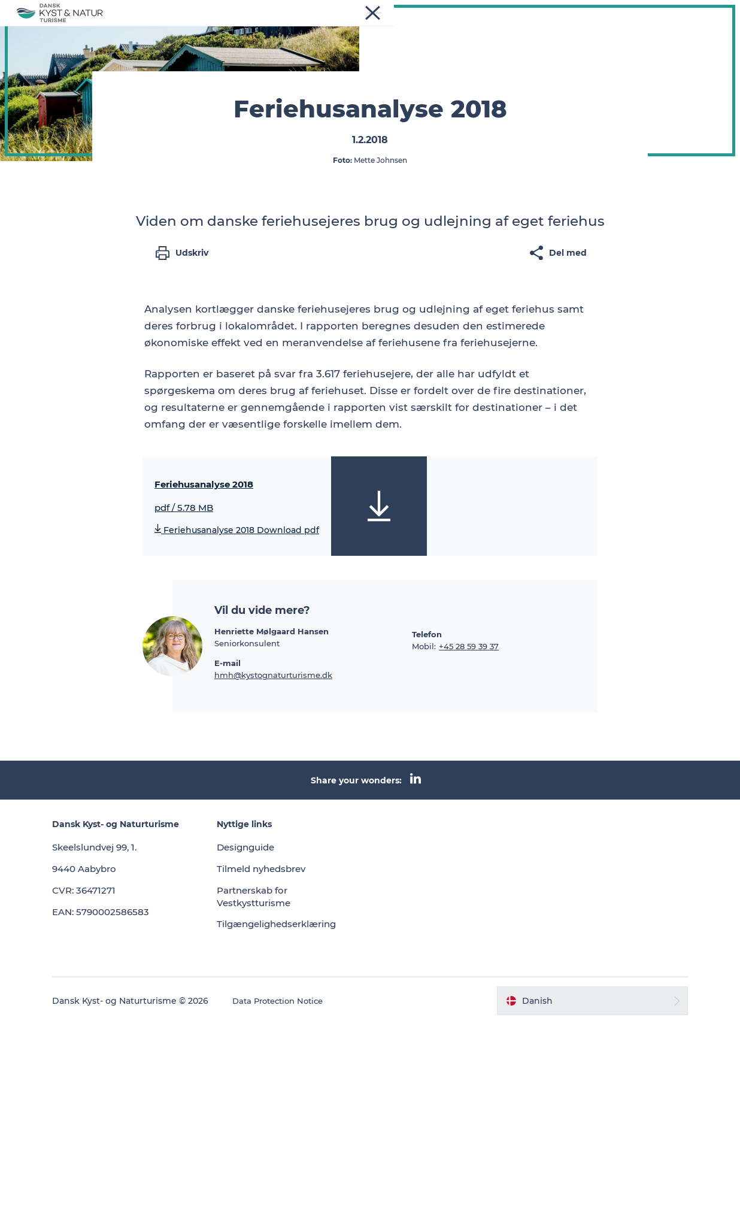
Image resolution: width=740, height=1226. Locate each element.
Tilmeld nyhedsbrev (282, 1070)
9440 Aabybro (122, 1081)
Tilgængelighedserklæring (299, 1125)
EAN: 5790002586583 (138, 1124)
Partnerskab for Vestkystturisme (274, 1098)
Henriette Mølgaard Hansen (271, 833)
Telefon (427, 836)
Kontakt (497, 28)
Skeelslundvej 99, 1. (133, 1059)
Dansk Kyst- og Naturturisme (74, 66)
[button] (568, 1202)
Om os (445, 28)
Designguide (266, 1049)
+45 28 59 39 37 (469, 848)
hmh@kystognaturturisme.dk (273, 877)
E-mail (227, 865)
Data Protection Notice (317, 1202)
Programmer (311, 28)
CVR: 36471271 (121, 1103)
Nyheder (244, 28)
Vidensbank (386, 28)
